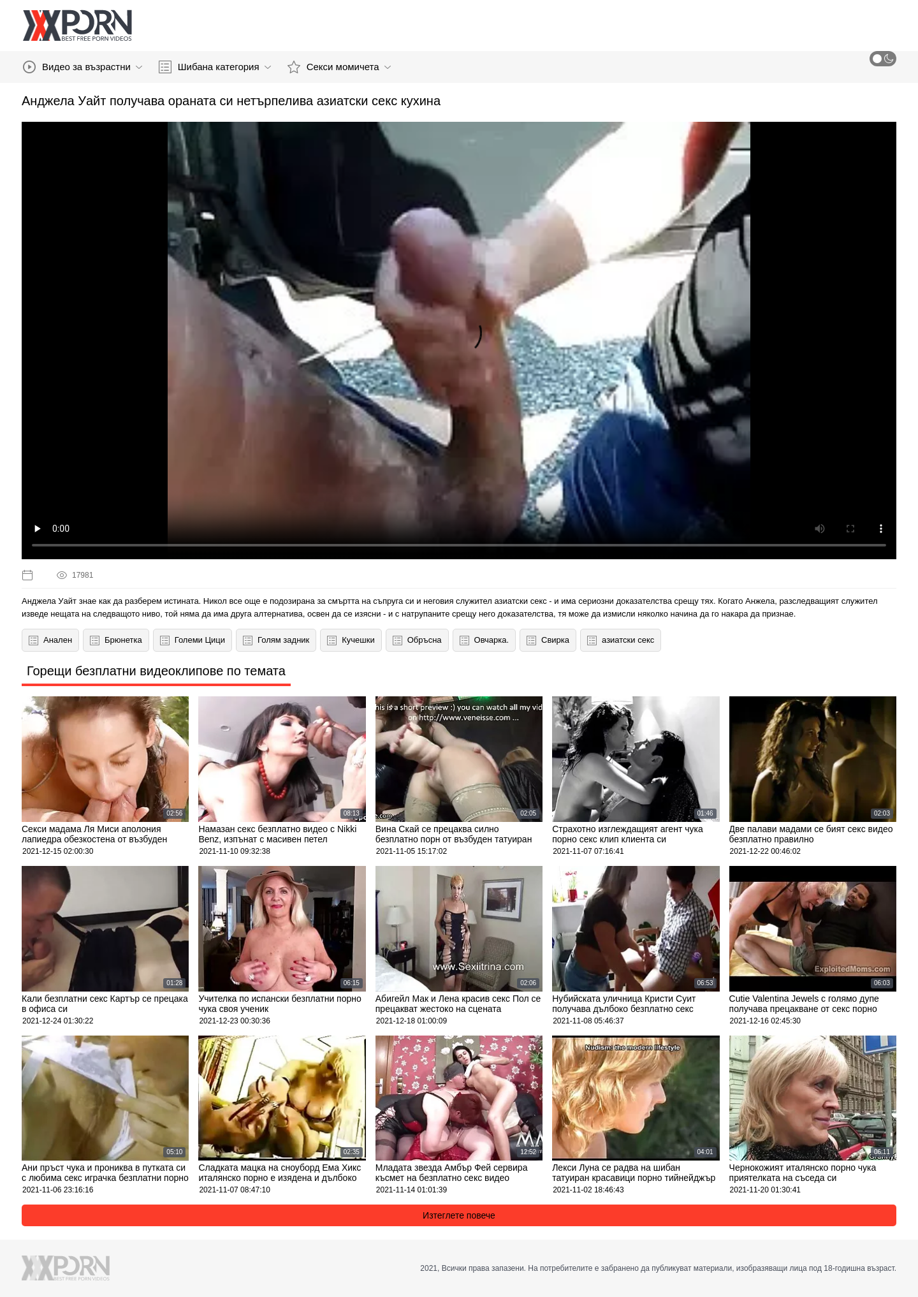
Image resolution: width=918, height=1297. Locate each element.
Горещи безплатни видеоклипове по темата (156, 671)
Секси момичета (339, 67)
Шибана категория (215, 67)
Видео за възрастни (82, 67)
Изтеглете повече (459, 1215)
